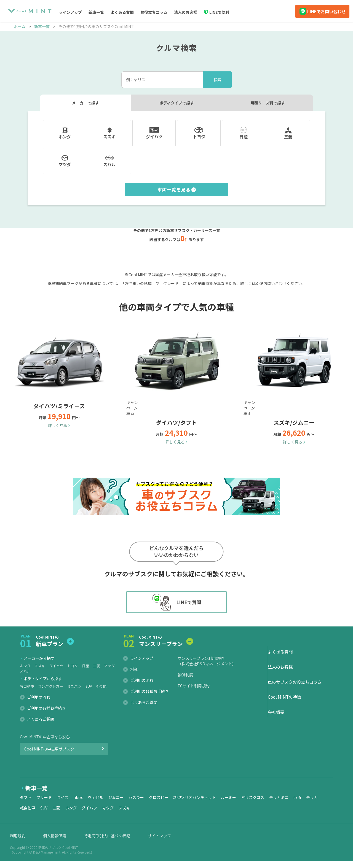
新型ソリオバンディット (194, 797)
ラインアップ (141, 658)
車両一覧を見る (173, 189)
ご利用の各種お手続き (46, 708)
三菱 (96, 665)
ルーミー (228, 797)
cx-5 (297, 797)
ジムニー (116, 797)
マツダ (109, 665)
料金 (134, 669)
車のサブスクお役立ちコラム (295, 682)
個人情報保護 (54, 835)
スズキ (39, 665)
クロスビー (158, 797)
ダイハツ (56, 665)
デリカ (312, 797)
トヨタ (72, 665)
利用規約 (17, 835)
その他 (101, 686)
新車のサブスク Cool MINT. (58, 847)
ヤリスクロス (252, 797)
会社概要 (276, 712)
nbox (78, 797)
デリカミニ (278, 797)
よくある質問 (122, 12)
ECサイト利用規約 (194, 685)
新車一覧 (42, 26)
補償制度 (185, 674)
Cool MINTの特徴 (284, 697)
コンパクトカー (50, 686)
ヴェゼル (95, 797)
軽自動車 (27, 686)
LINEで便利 (219, 12)
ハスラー (136, 797)
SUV (88, 686)
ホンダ (25, 665)
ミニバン (74, 686)
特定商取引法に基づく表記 (107, 835)
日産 (85, 665)
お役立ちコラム (153, 12)
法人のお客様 (185, 12)
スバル (25, 671)
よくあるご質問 (40, 719)
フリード (44, 797)
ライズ (62, 797)
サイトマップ (159, 835)
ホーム (19, 26)
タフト (25, 797)
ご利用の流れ (38, 697)
